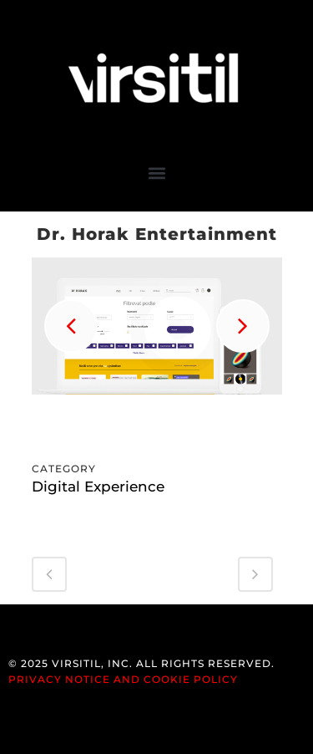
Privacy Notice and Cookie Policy (123, 679)
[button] (156, 172)
